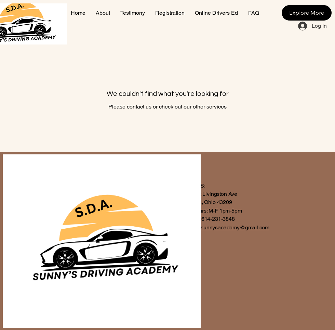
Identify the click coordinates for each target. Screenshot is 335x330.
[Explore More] (307, 13)
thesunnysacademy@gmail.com (231, 227)
